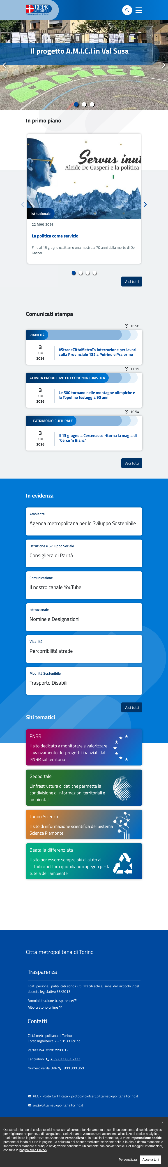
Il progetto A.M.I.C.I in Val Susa (80, 50)
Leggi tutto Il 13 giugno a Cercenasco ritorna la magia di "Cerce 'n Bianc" (84, 433)
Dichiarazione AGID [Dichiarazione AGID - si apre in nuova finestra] (42, 1153)
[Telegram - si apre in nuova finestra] (53, 1133)
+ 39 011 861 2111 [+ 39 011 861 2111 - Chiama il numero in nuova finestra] (63, 1059)
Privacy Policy (97, 1153)
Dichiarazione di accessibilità (108, 1144)
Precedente (4, 65)
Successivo (163, 65)
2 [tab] (84, 104)
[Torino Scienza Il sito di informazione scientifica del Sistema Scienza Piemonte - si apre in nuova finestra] (84, 824)
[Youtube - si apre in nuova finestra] (67, 1133)
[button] (139, 10)
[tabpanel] (84, 65)
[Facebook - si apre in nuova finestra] (31, 1133)
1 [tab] (76, 104)
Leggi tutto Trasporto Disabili (84, 681)
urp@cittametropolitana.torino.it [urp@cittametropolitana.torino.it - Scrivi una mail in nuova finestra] (55, 1105)
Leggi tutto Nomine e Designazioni (84, 617)
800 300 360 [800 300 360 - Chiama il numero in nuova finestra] (71, 1068)
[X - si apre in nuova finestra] (60, 1133)
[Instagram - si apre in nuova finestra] (38, 1133)
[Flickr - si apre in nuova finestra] (74, 1133)
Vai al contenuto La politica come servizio (84, 198)
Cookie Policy (72, 1144)
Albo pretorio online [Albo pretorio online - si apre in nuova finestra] (43, 1007)
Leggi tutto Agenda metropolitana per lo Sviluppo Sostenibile (84, 521)
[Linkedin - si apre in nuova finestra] (45, 1133)
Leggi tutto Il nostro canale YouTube (84, 585)
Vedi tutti (133, 281)
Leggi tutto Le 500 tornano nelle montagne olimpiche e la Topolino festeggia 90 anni (84, 390)
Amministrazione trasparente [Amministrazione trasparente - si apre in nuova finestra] (50, 1000)
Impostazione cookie (43, 1144)
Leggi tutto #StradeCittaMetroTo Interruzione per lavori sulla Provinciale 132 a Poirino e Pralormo (84, 347)
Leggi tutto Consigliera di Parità (84, 553)
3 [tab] (92, 104)
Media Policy (73, 1153)
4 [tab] (94, 273)
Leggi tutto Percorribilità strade (84, 649)
